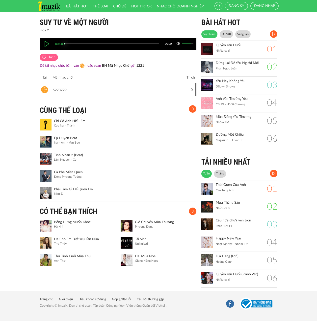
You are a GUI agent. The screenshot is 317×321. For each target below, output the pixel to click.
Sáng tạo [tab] (243, 34)
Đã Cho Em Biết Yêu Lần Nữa (76, 239)
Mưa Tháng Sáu (228, 202)
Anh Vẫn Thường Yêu (232, 99)
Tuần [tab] (206, 173)
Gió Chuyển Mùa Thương (154, 222)
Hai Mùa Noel (145, 256)
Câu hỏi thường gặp (150, 299)
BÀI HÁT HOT (220, 22)
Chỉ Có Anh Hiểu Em (69, 121)
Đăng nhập (264, 6)
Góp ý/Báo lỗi (121, 299)
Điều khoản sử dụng (92, 299)
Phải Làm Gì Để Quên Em (73, 189)
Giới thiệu (66, 299)
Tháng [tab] (220, 173)
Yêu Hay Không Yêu (230, 81)
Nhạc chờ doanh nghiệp (180, 6)
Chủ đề (119, 6)
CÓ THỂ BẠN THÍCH (68, 211)
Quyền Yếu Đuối (228, 45)
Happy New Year (228, 238)
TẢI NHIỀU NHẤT (225, 162)
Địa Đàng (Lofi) (227, 256)
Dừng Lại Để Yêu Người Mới (237, 63)
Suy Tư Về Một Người (74, 22)
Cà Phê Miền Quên (68, 172)
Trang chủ (46, 299)
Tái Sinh (141, 239)
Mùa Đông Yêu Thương (233, 117)
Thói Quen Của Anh (231, 185)
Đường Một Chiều (230, 134)
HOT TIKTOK (141, 6)
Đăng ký (236, 6)
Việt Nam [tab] (209, 34)
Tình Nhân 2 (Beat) (68, 155)
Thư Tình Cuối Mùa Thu (72, 256)
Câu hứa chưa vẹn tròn (233, 220)
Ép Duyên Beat (65, 138)
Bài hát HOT (77, 6)
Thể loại (100, 6)
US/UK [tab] (226, 34)
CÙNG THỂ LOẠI (63, 110)
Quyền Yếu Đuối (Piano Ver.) (237, 274)
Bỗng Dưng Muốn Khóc (72, 222)
